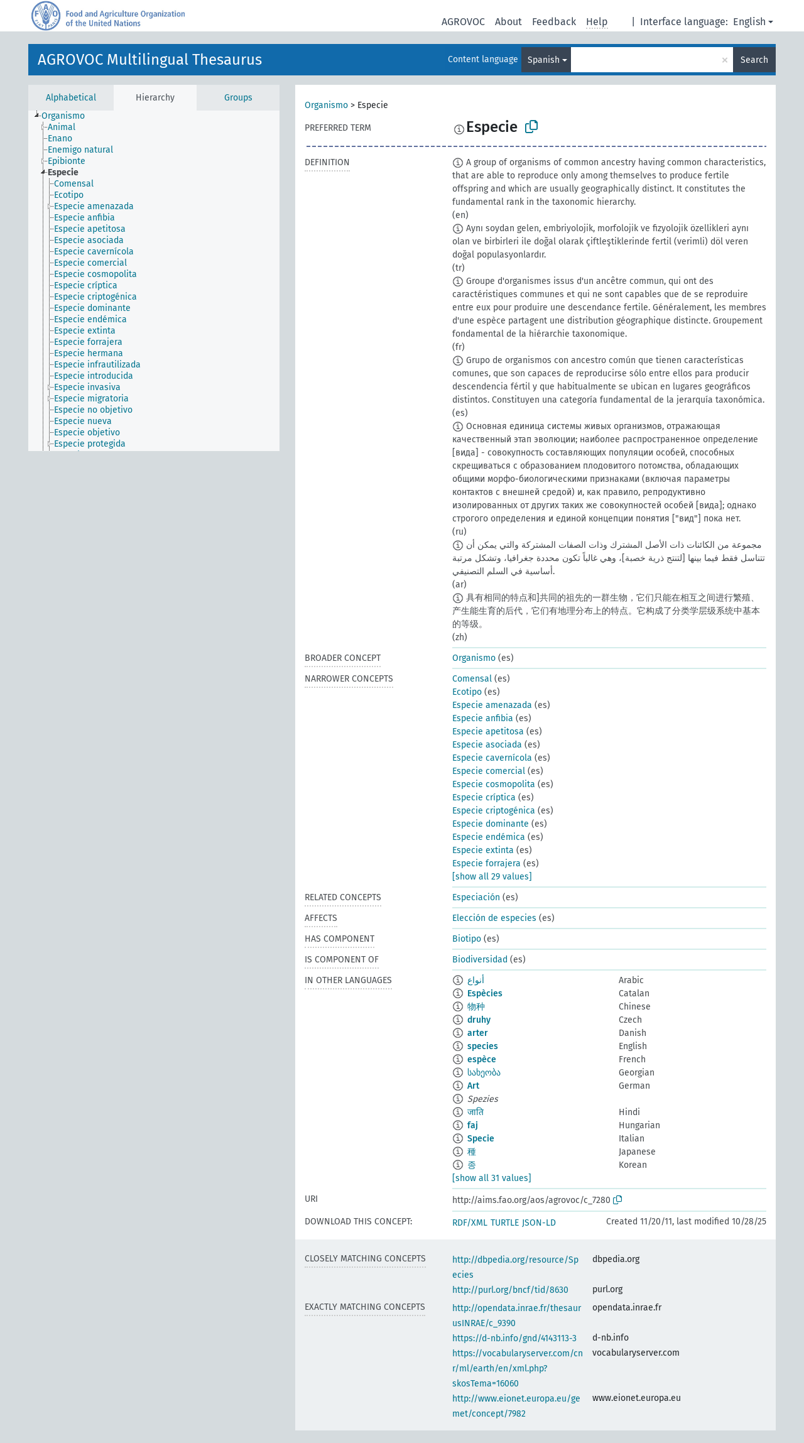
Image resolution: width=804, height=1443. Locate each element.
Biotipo (466, 939)
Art (473, 1086)
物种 (476, 1006)
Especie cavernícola (492, 758)
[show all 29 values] (492, 876)
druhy (479, 1020)
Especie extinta (483, 850)
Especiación (476, 897)
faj (472, 1125)
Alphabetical (71, 97)
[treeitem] (68, 116)
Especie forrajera (486, 863)
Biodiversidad (480, 959)
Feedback (554, 22)
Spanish (544, 60)
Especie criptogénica (493, 810)
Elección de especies (494, 918)
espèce (481, 1059)
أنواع (475, 980)
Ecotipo (467, 692)
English (749, 22)
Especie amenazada (492, 705)
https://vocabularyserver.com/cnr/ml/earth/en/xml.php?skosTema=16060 (517, 1368)
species (482, 1046)
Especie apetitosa (488, 731)
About (508, 22)
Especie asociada (487, 744)
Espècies (485, 993)
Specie (480, 1138)
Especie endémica (488, 837)
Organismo (326, 105)
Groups (238, 97)
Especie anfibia (482, 718)
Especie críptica (484, 797)
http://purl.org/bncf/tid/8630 (510, 1290)
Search (754, 60)
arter (477, 1033)
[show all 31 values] (491, 1178)
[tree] (154, 281)
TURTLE (505, 1222)
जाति (475, 1112)
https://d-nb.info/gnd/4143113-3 (514, 1338)
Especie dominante (490, 824)
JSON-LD (539, 1222)
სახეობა (484, 1072)
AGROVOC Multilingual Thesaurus (150, 59)
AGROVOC (463, 22)
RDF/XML (469, 1222)
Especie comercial (488, 771)
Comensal (472, 678)
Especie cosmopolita (493, 784)
